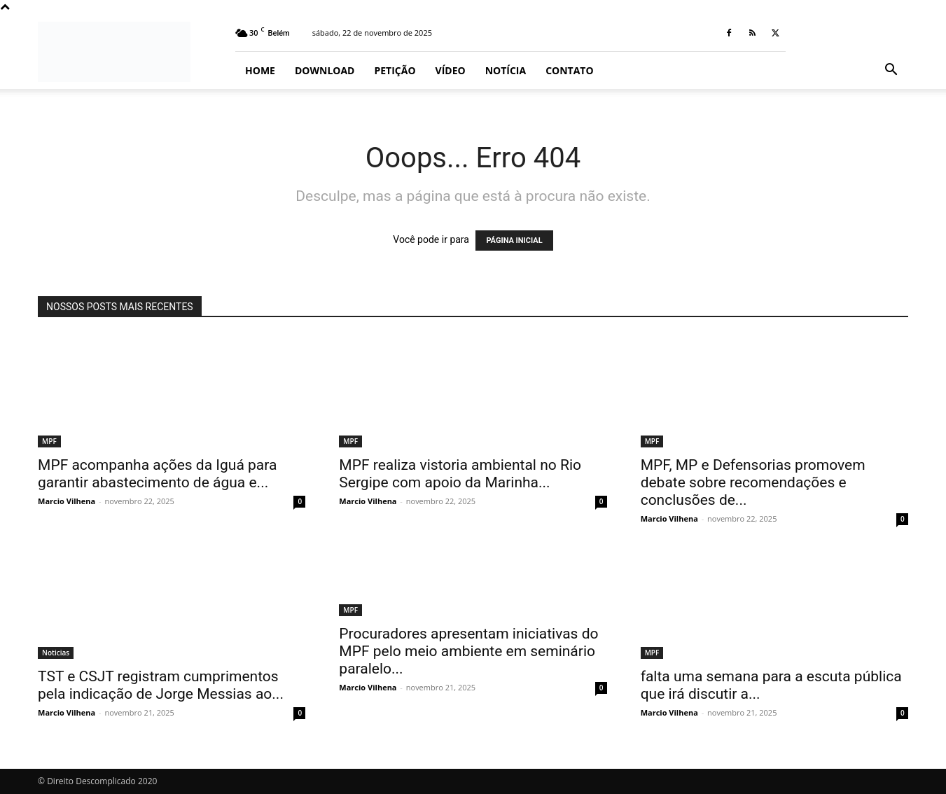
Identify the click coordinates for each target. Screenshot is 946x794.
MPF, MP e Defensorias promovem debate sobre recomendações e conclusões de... (753, 482)
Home (260, 70)
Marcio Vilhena (66, 501)
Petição (394, 70)
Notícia (505, 70)
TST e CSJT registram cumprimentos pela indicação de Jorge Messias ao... (161, 685)
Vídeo (451, 70)
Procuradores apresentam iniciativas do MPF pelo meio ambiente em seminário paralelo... (468, 651)
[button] (891, 71)
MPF (49, 441)
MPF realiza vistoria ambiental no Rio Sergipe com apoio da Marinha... (460, 474)
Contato (569, 70)
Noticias (55, 652)
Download (325, 70)
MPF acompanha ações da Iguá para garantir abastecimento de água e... (157, 474)
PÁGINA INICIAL (514, 240)
